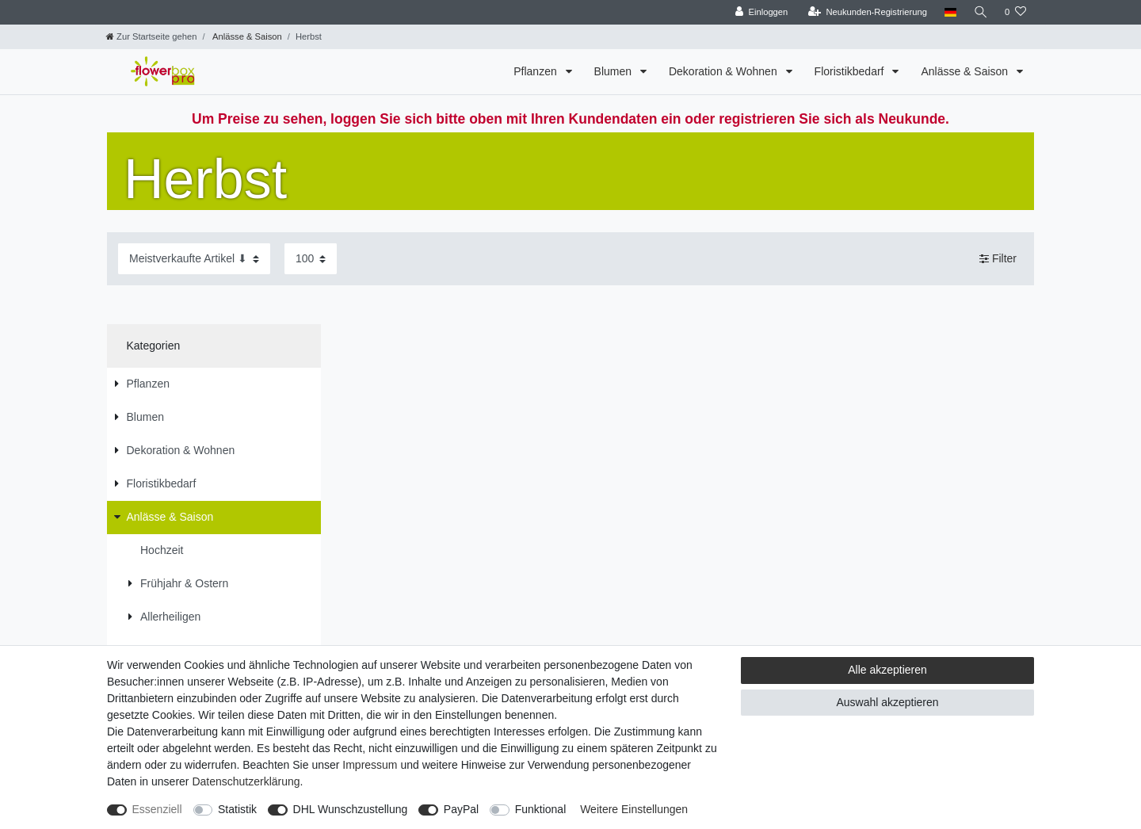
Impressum (369, 764)
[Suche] (980, 12)
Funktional (541, 809)
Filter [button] (998, 259)
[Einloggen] (760, 12)
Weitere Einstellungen (634, 809)
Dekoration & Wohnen (724, 71)
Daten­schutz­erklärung (246, 781)
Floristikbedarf (851, 71)
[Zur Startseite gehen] (151, 36)
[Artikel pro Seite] (310, 258)
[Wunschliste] (1015, 12)
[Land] (949, 12)
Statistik (237, 809)
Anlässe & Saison (246, 36)
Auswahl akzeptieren (887, 702)
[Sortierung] (194, 258)
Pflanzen (536, 71)
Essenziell (157, 809)
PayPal (461, 809)
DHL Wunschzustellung (350, 809)
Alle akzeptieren (887, 669)
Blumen (614, 71)
